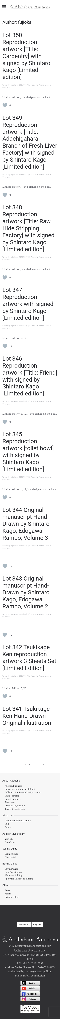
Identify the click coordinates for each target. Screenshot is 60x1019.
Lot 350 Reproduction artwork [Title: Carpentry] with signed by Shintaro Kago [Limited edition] (26, 56)
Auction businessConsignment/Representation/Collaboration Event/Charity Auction (23, 789)
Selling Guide (11, 853)
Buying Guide (11, 868)
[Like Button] (4, 105)
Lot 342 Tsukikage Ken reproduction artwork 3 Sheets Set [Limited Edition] (29, 658)
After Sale (10, 802)
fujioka (13, 85)
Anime (41, 85)
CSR (7, 823)
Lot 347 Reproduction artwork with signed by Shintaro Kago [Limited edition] (27, 304)
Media (8, 893)
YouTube (9, 838)
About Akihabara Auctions (18, 820)
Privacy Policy (12, 896)
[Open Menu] (4, 6)
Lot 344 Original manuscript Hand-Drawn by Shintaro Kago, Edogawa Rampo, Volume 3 (25, 523)
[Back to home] (30, 6)
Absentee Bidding (13, 875)
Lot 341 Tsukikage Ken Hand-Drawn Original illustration (26, 715)
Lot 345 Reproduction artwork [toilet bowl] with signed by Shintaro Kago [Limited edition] (28, 452)
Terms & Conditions (15, 808)
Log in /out (24, 924)
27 (38, 765)
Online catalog (12, 795)
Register (37, 924)
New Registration (13, 872)
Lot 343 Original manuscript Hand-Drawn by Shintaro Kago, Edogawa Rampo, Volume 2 (25, 592)
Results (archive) (13, 798)
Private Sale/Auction (15, 805)
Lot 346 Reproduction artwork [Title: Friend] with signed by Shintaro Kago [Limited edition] (29, 376)
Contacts (9, 827)
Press (7, 890)
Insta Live (10, 842)
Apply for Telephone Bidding (19, 878)
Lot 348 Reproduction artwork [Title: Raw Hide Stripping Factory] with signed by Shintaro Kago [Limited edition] (28, 228)
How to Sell (10, 857)
